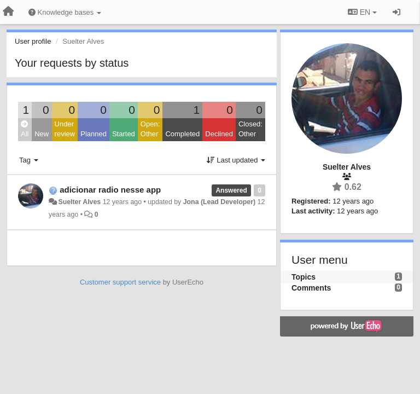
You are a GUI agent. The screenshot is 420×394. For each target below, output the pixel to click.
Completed (182, 134)
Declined (219, 134)
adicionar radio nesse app (110, 189)
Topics (303, 277)
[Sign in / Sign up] (396, 12)
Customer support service (120, 282)
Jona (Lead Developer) (219, 202)
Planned (93, 134)
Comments (311, 287)
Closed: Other (250, 129)
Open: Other (150, 129)
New (41, 134)
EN (362, 12)
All (24, 129)
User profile (33, 41)
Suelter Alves (79, 202)
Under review (65, 129)
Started (123, 134)
